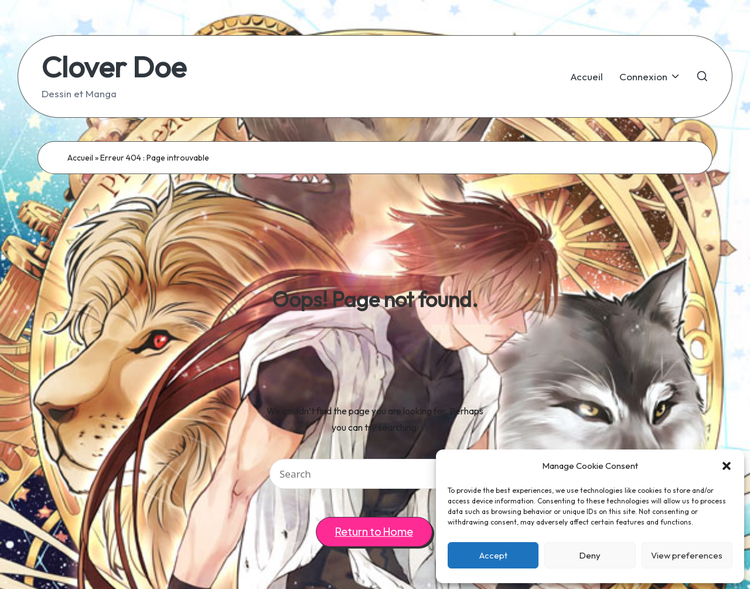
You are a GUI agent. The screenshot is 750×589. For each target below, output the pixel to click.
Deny (590, 555)
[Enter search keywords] (375, 474)
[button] (726, 466)
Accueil (80, 157)
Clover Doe (114, 66)
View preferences (686, 555)
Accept (493, 555)
